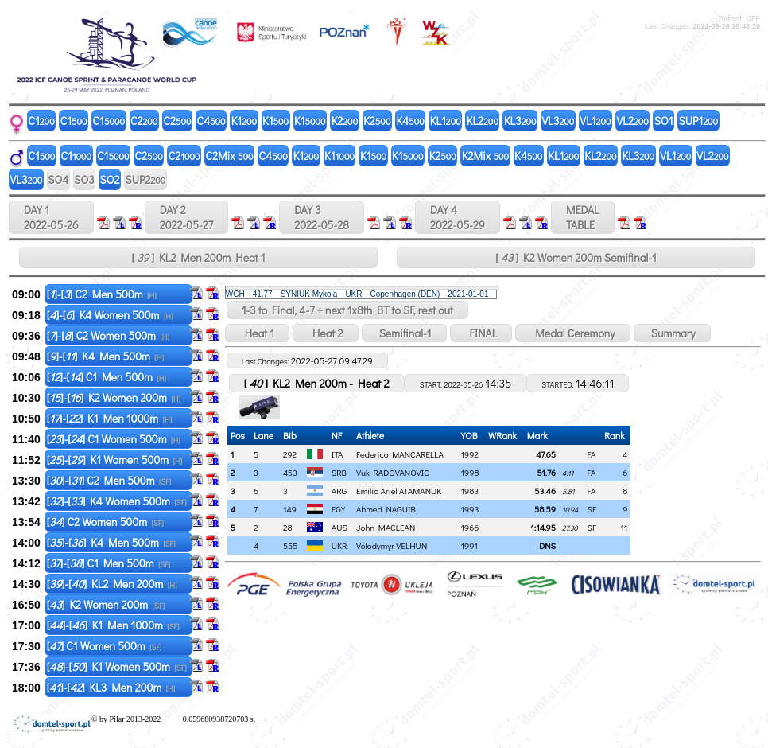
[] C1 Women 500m (104, 645)
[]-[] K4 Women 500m (110, 314)
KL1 (445, 120)
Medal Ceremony (572, 333)
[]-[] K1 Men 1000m (110, 418)
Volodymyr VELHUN (391, 545)
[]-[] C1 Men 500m (106, 376)
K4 (410, 120)
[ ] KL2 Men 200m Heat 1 (198, 257)
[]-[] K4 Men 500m (105, 356)
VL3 (558, 120)
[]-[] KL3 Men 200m (111, 687)
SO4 (58, 179)
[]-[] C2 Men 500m (102, 294)
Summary (672, 333)
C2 (143, 120)
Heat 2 (325, 333)
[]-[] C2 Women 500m (108, 335)
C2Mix (230, 155)
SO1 (663, 120)
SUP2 (145, 179)
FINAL (481, 333)
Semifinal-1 (404, 333)
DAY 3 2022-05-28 (321, 217)
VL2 (633, 120)
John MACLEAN (385, 527)
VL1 (595, 120)
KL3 (520, 120)
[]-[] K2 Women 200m (113, 397)
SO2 (110, 179)
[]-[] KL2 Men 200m (112, 583)
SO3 (84, 179)
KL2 (482, 120)
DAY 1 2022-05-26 (51, 217)
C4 (211, 120)
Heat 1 (257, 333)
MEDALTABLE (582, 217)
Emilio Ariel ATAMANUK (398, 491)
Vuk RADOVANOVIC (392, 472)
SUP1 (699, 120)
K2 (345, 120)
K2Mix (485, 155)
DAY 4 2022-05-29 (457, 217)
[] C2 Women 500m (105, 521)
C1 (42, 120)
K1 (244, 120)
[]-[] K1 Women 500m (115, 459)
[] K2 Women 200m (106, 604)
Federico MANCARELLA (400, 454)
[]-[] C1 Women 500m (113, 438)
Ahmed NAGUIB (386, 509)
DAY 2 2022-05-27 (186, 217)
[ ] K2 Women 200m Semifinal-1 (576, 257)
